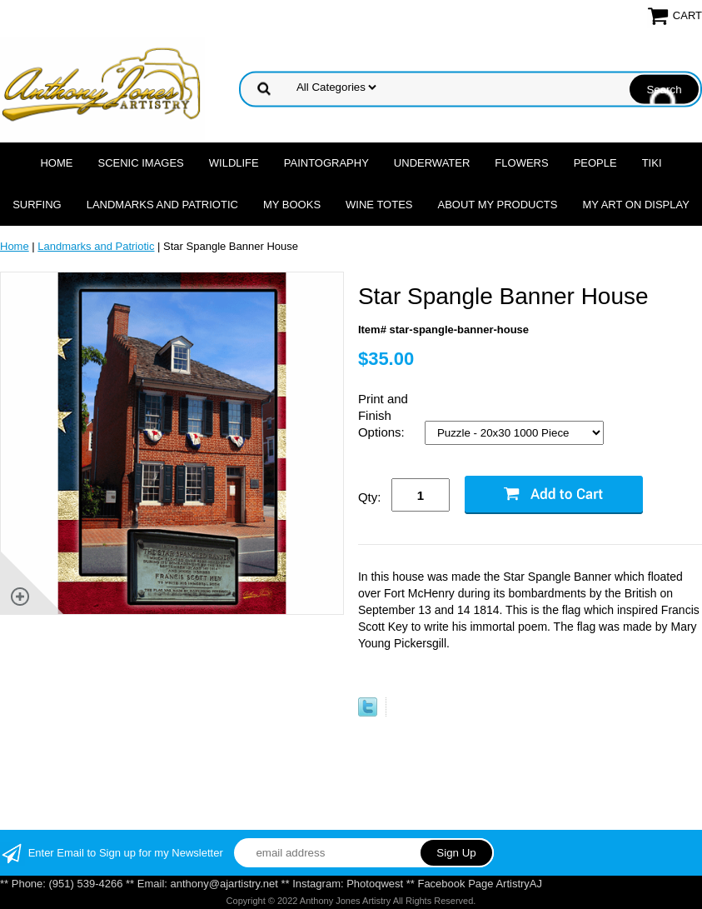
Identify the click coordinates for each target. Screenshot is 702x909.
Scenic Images (140, 163)
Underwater (432, 163)
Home (56, 163)
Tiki (652, 163)
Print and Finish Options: (383, 415)
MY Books (292, 204)
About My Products (497, 204)
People (595, 163)
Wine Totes (379, 204)
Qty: (369, 497)
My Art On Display (635, 204)
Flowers (521, 163)
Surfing (37, 204)
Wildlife (234, 163)
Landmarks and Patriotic (162, 204)
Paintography (326, 163)
